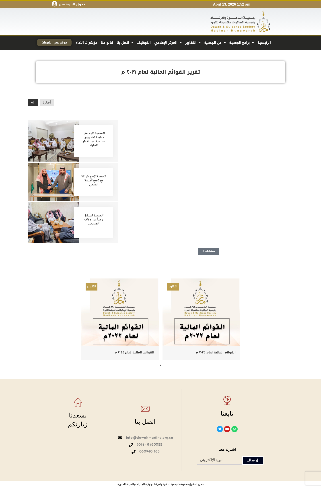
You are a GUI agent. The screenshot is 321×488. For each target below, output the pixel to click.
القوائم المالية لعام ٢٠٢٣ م (216, 352)
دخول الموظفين (72, 4)
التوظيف (144, 42)
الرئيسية (264, 42)
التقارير (192, 42)
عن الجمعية (215, 42)
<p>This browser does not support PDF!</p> (208, 170)
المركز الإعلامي (167, 42)
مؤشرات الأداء (86, 42)
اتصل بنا (125, 42)
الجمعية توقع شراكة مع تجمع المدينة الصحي (93, 180)
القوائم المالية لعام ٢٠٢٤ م (134, 352)
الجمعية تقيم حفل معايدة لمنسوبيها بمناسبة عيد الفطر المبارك (93, 140)
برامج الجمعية (241, 42)
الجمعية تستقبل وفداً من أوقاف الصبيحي (93, 219)
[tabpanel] (120, 319)
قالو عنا (107, 42)
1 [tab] (160, 365)
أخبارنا (47, 102)
